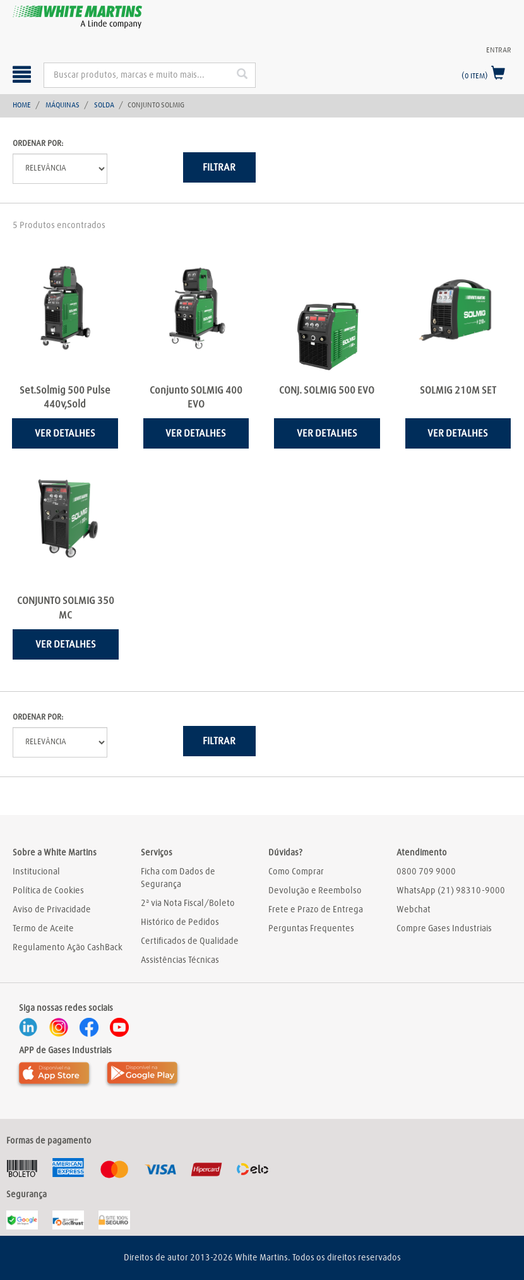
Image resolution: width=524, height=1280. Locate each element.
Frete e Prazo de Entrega (315, 909)
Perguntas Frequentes (311, 928)
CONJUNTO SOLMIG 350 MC (65, 608)
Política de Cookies (48, 890)
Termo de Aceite (43, 928)
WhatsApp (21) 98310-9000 (450, 890)
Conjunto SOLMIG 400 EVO (196, 397)
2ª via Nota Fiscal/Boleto (188, 903)
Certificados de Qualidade (190, 941)
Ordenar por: (38, 144)
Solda (104, 105)
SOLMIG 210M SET (458, 390)
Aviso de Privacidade (52, 909)
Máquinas (62, 105)
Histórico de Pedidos (180, 922)
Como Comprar (296, 871)
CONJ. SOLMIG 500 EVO (326, 390)
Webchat (413, 909)
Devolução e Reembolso (315, 890)
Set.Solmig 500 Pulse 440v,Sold (65, 397)
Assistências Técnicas (180, 960)
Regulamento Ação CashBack (67, 947)
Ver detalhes (65, 433)
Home (22, 105)
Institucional (36, 871)
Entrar (498, 50)
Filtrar (219, 167)
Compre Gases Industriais (444, 928)
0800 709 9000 (426, 871)
